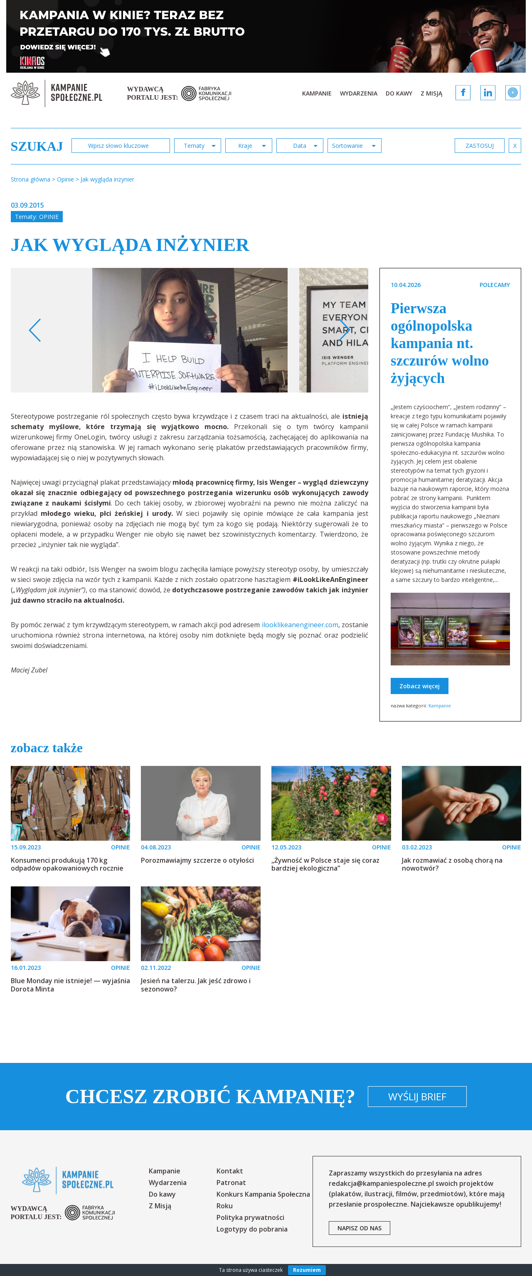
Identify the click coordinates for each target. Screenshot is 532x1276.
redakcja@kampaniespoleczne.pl (381, 1183)
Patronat (231, 1182)
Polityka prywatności (250, 1217)
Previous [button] (35, 330)
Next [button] (344, 330)
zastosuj (480, 146)
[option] (190, 330)
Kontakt (230, 1170)
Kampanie (317, 93)
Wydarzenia (358, 93)
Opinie (49, 217)
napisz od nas (359, 1228)
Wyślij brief (417, 1096)
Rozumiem (307, 1270)
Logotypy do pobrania (252, 1229)
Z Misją (431, 93)
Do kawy (399, 93)
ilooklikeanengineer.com (300, 624)
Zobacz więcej (419, 686)
